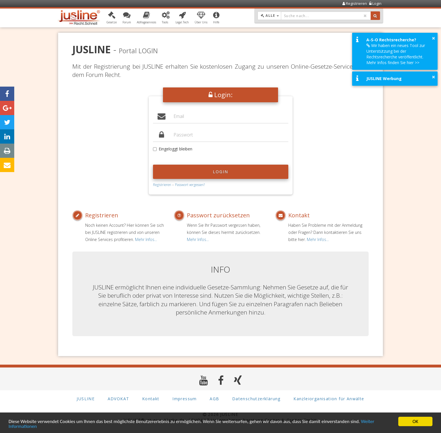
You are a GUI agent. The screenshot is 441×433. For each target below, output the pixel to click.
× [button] (433, 38)
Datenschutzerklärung (256, 398)
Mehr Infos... (146, 239)
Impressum (184, 398)
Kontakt (299, 215)
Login (220, 171)
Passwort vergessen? (190, 184)
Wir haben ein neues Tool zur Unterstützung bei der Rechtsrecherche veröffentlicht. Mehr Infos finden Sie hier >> (395, 54)
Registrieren (162, 184)
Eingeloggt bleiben (172, 149)
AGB (214, 398)
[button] (111, 18)
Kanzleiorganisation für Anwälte (328, 398)
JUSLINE (86, 398)
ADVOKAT (118, 398)
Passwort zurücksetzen (218, 215)
